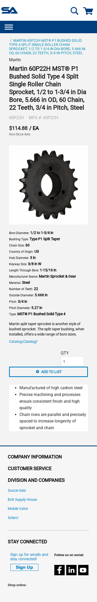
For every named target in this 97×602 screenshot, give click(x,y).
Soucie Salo (17, 490)
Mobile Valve (18, 509)
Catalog (23, 341)
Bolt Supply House (22, 500)
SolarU (13, 518)
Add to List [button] (51, 372)
